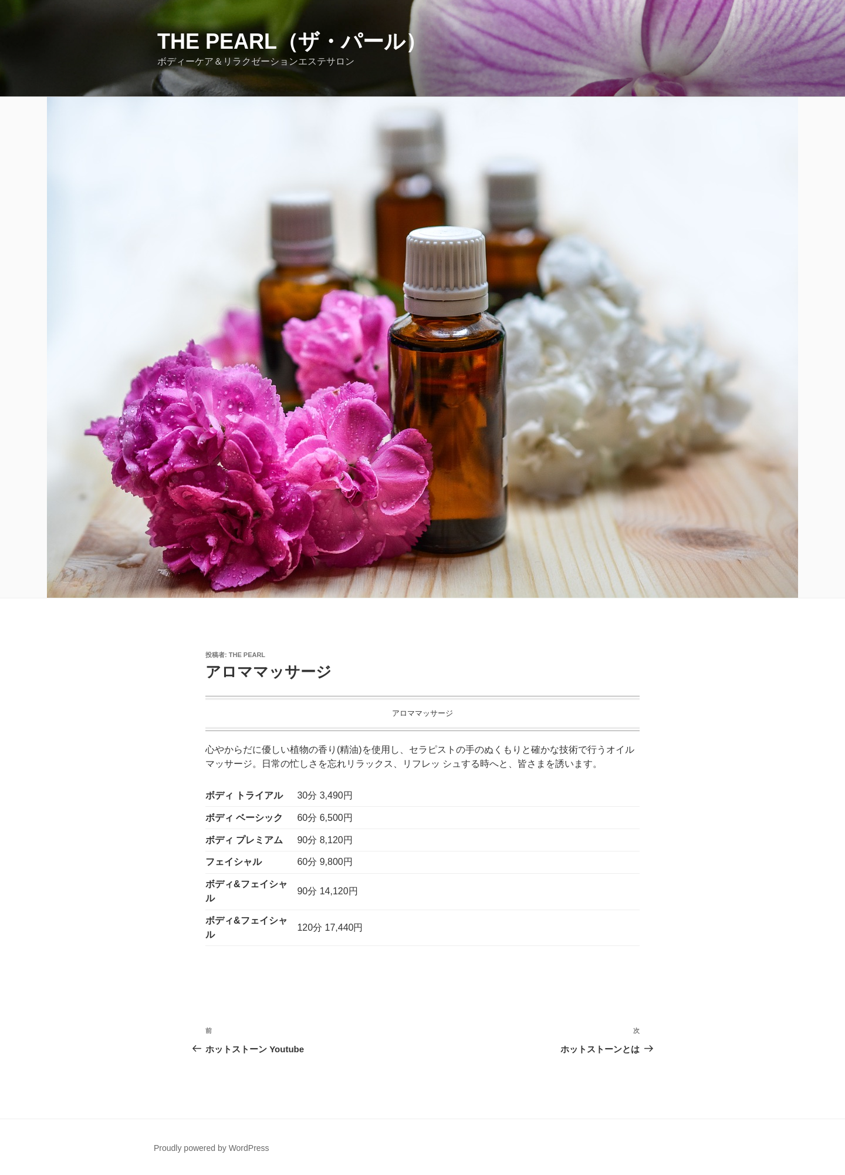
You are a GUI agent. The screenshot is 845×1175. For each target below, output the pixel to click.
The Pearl (247, 654)
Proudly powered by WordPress (211, 1148)
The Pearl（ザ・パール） (292, 41)
